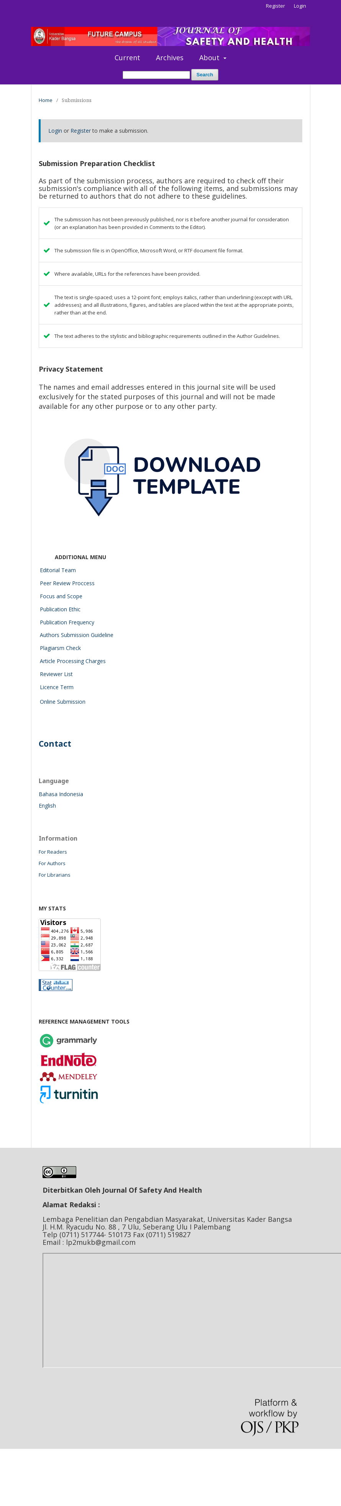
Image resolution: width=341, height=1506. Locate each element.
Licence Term (57, 687)
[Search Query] (156, 75)
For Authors (52, 863)
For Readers (53, 851)
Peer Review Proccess (67, 583)
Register (275, 5)
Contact (55, 743)
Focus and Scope (61, 596)
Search (205, 74)
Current (127, 57)
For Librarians (54, 874)
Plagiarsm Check (60, 648)
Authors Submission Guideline (76, 635)
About (210, 57)
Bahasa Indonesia (61, 794)
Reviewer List (56, 674)
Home (45, 100)
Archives (170, 57)
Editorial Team (58, 570)
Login (300, 5)
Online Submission (62, 701)
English (47, 805)
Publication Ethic (60, 609)
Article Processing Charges (73, 661)
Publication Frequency (67, 622)
